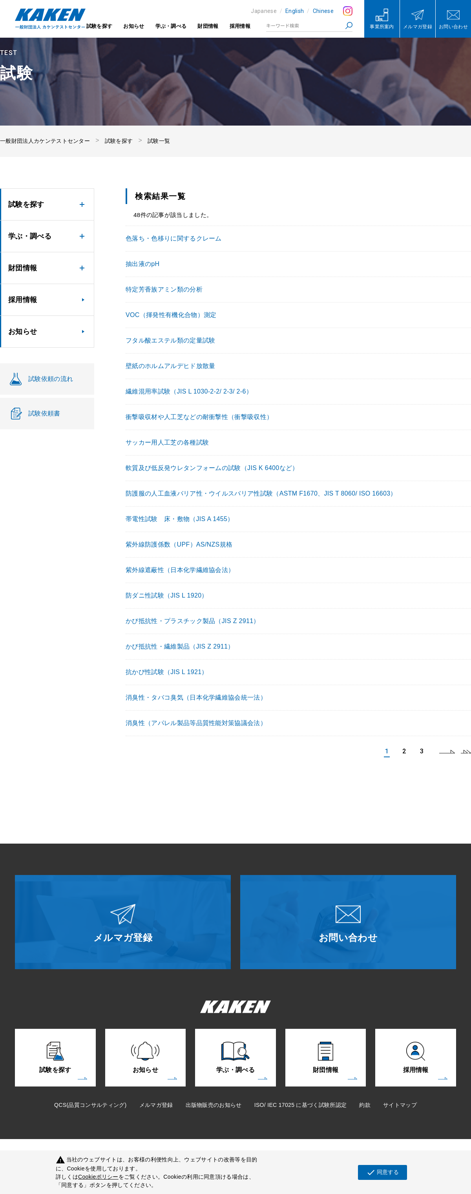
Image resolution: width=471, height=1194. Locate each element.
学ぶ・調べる (171, 26)
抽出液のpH (142, 264)
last (466, 751)
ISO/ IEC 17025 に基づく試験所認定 (300, 1105)
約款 (365, 1105)
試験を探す (99, 26)
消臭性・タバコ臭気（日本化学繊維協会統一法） (196, 697)
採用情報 (240, 26)
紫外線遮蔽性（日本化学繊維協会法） (180, 570)
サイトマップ (400, 1105)
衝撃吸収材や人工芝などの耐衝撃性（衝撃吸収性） (199, 417)
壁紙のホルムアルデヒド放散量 (170, 366)
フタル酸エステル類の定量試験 (170, 340)
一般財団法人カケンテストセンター (45, 141)
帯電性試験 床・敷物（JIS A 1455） (180, 519)
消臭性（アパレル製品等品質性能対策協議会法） (196, 723)
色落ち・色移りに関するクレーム (174, 238)
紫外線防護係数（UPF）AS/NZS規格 (179, 544)
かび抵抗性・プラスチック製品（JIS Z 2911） (193, 621)
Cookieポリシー (98, 1177)
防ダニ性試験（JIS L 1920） (167, 595)
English (294, 11)
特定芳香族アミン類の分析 (164, 289)
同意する (382, 1172)
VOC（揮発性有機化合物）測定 (171, 315)
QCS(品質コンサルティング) (90, 1105)
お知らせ (133, 26)
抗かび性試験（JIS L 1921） (167, 672)
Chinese (323, 11)
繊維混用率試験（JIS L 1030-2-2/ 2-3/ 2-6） (189, 391)
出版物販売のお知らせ (214, 1105)
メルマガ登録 (156, 1105)
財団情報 (207, 26)
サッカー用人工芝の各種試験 (167, 442)
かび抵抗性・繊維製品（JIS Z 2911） (180, 646)
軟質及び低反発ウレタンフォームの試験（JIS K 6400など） (212, 468)
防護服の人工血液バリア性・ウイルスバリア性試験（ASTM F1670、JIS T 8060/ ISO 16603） (261, 493)
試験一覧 (159, 141)
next (447, 751)
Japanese (264, 11)
